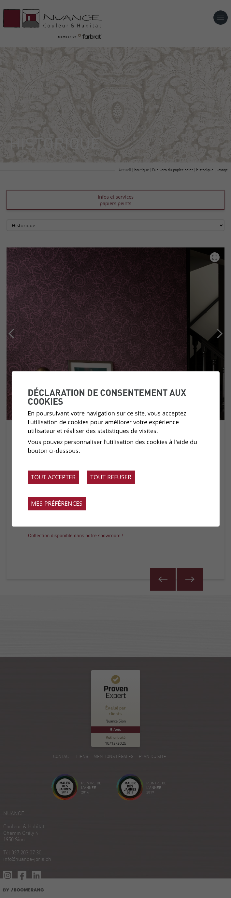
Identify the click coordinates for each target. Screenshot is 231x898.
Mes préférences (56, 504)
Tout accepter (53, 477)
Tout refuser (110, 477)
